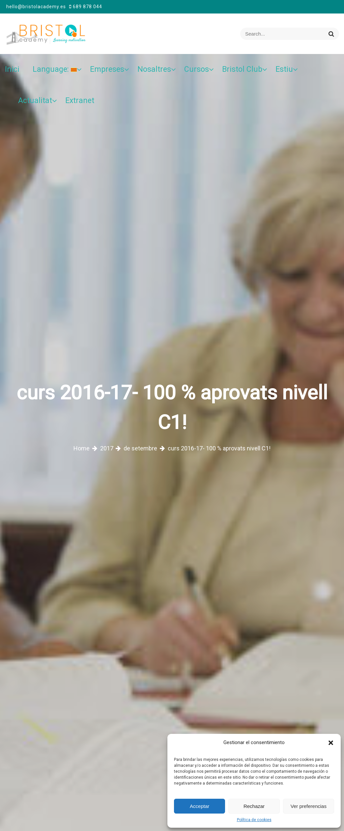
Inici (12, 69)
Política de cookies (254, 820)
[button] (331, 742)
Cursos (196, 69)
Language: (55, 69)
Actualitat (35, 100)
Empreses (107, 69)
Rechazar (254, 806)
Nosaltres (154, 69)
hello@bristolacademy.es (36, 6)
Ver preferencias (309, 806)
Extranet (79, 100)
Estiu (284, 69)
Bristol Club (242, 69)
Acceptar (199, 806)
